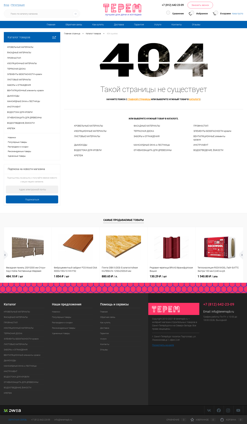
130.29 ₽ (158, 276)
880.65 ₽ (110, 276)
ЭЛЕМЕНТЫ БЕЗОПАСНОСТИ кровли (212, 131)
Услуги (157, 24)
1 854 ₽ (61, 276)
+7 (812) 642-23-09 (40, 419)
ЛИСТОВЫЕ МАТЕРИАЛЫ (87, 136)
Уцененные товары (17, 156)
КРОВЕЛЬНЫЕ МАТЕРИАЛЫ (88, 125)
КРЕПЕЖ (78, 155)
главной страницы (139, 99)
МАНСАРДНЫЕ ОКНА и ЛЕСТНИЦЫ (152, 145)
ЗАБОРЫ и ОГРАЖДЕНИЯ (147, 136)
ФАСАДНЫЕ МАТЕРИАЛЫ (147, 125)
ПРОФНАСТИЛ (200, 125)
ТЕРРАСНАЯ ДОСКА (144, 131)
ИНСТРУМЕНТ (200, 145)
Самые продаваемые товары (123, 220)
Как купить (98, 24)
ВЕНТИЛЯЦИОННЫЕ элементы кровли (209, 138)
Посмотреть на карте (163, 345)
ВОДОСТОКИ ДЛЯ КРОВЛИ (88, 150)
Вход (6, 5)
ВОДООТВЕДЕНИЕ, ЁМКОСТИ (208, 150)
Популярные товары (17, 142)
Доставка (119, 24)
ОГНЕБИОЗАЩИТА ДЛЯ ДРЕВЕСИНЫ (153, 150)
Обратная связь (73, 24)
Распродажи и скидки (18, 147)
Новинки (12, 137)
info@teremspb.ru (223, 311)
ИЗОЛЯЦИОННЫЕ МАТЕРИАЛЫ (90, 131)
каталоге (194, 99)
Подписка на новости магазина (26, 169)
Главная (51, 24)
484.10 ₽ (14, 276)
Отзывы (196, 24)
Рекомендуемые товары (19, 151)
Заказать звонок (200, 5)
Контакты (177, 24)
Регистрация (18, 5)
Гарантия (139, 24)
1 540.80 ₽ (208, 276)
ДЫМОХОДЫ (80, 145)
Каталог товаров (32, 37)
